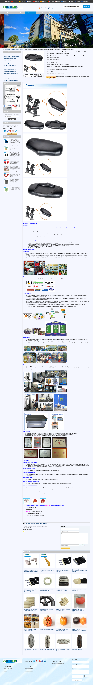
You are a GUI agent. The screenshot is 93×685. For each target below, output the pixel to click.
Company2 (6, 671)
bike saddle (28, 523)
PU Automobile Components (9, 60)
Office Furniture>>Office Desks (10, 54)
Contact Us (52, 13)
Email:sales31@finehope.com (48, 8)
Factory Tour (41, 13)
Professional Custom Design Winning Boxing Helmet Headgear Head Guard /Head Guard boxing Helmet (15, 141)
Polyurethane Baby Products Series (11, 80)
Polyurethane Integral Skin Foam (10, 75)
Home (8, 13)
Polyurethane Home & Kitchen (10, 58)
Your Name (74, 659)
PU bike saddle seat (35, 523)
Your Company (75, 668)
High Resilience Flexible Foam (10, 69)
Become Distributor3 (8, 668)
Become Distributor (29, 668)
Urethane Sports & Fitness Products (11, 56)
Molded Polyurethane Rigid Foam (17, 49)
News (62, 13)
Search (86, 7)
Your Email (74, 664)
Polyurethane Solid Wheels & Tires (11, 73)
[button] (91, 31)
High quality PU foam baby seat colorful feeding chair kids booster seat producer (15, 188)
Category (8, 49)
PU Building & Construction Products (11, 63)
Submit (77, 680)
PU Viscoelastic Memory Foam (10, 71)
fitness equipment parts (44, 523)
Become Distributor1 (29, 671)
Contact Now (12, 134)
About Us (19, 13)
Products (30, 13)
